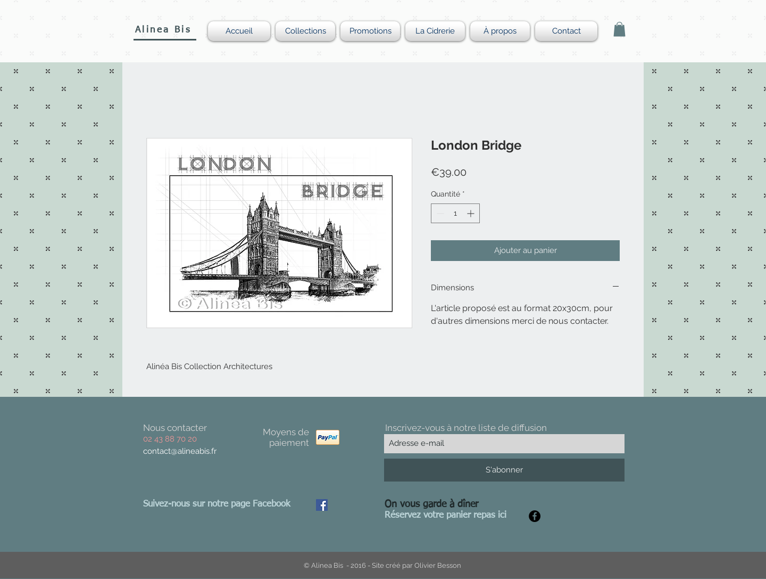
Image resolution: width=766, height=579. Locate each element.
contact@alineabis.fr (180, 451)
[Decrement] (439, 213)
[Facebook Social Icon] (322, 505)
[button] (619, 29)
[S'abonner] (504, 470)
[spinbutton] (455, 213)
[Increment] (471, 213)
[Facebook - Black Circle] (534, 516)
